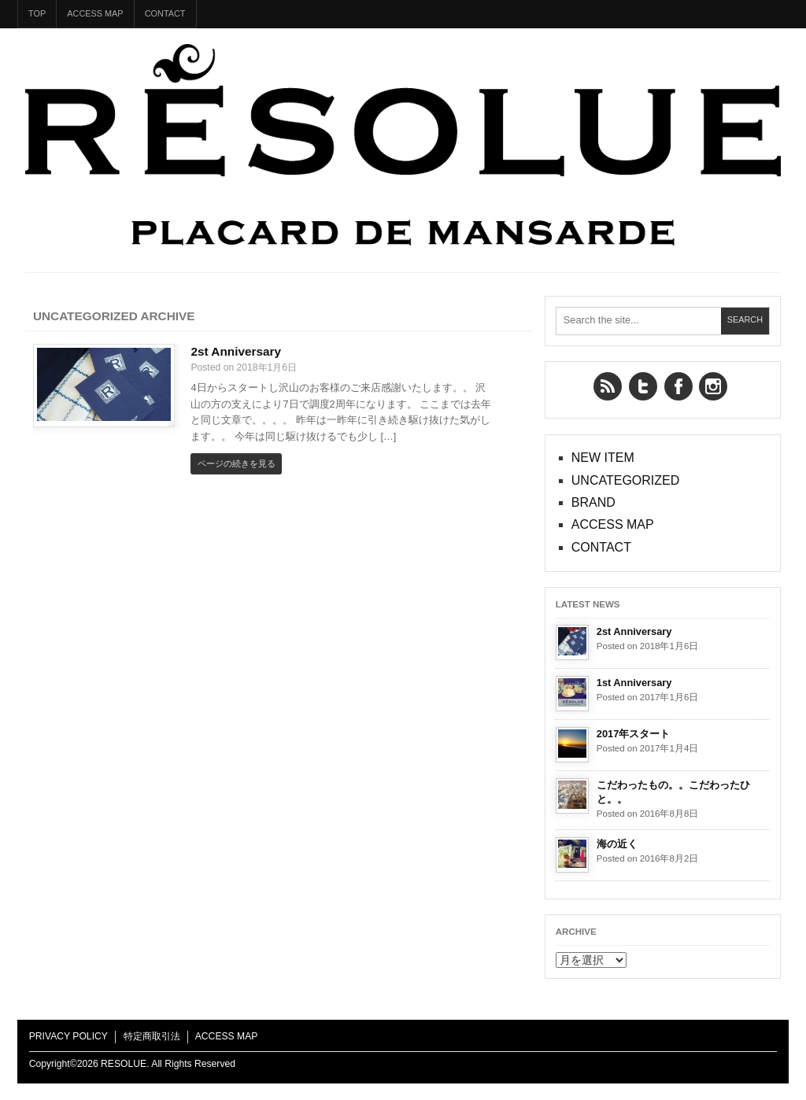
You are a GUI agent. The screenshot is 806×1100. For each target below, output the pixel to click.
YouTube (713, 386)
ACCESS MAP (95, 13)
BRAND (593, 502)
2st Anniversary (235, 351)
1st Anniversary (634, 682)
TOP (37, 13)
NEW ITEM (602, 457)
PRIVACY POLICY (68, 1036)
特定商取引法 (152, 1036)
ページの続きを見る (236, 463)
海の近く (617, 844)
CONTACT (165, 13)
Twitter (643, 386)
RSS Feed (607, 386)
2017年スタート (633, 734)
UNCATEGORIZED (625, 480)
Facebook (678, 386)
